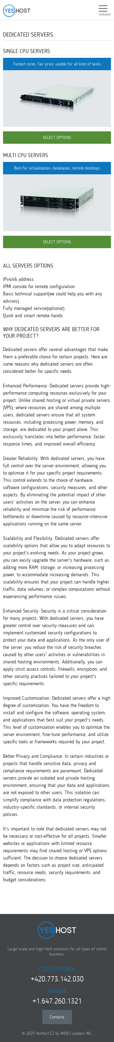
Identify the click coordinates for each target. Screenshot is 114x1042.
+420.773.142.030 (57, 979)
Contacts (57, 1017)
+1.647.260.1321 (57, 1001)
